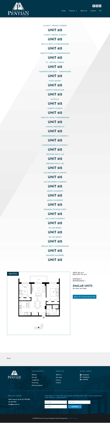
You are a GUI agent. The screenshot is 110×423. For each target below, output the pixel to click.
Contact (93, 11)
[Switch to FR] (100, 11)
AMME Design (72, 418)
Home (64, 11)
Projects (73, 11)
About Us (84, 11)
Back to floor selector (84, 297)
